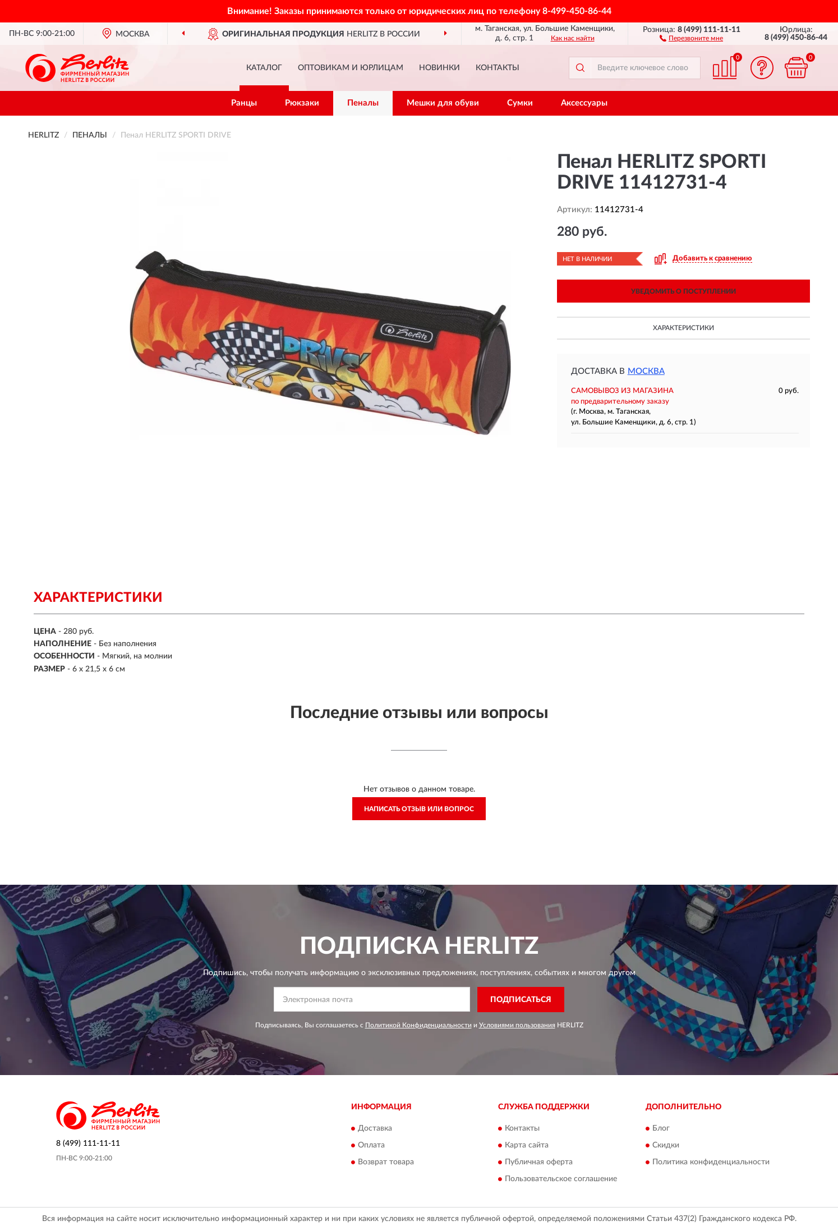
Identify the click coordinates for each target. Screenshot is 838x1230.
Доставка (375, 1129)
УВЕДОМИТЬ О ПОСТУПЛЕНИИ (683, 291)
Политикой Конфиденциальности (418, 1025)
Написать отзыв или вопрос (419, 809)
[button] (691, 37)
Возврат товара (386, 1163)
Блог (661, 1129)
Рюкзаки (302, 103)
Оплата (371, 1146)
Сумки (520, 103)
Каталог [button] (264, 68)
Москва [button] (646, 371)
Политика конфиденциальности (711, 1163)
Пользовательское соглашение (561, 1179)
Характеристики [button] (683, 327)
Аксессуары (584, 103)
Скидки (665, 1146)
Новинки (439, 68)
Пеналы (363, 103)
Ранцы (244, 103)
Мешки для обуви (443, 103)
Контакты (497, 68)
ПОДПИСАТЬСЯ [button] (520, 1000)
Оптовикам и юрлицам (350, 68)
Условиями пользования (517, 1025)
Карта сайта (527, 1146)
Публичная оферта (539, 1163)
